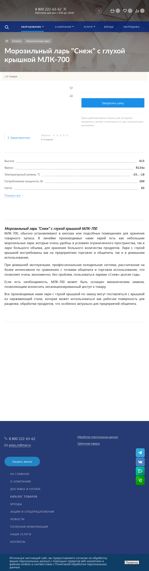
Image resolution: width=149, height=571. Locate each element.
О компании (20, 481)
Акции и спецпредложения (32, 511)
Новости (17, 519)
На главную (19, 474)
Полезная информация (29, 526)
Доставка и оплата (25, 489)
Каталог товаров (23, 496)
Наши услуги (20, 534)
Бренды (16, 504)
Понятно (132, 562)
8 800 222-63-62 (48, 9)
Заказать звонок (22, 461)
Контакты (17, 542)
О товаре (11, 76)
